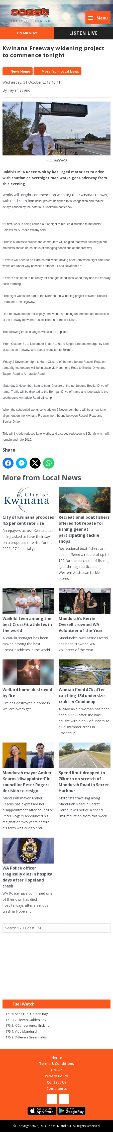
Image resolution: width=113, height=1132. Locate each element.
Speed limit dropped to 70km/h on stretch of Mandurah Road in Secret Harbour (84, 768)
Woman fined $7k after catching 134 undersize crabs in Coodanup (84, 681)
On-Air (56, 1069)
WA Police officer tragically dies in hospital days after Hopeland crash (28, 863)
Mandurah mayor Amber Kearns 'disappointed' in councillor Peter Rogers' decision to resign (28, 768)
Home (56, 1057)
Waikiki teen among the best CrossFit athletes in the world (28, 610)
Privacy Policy (56, 1076)
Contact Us (56, 1082)
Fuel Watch (24, 1004)
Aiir (69, 1126)
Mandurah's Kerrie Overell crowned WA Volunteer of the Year (84, 610)
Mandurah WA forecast (56, 989)
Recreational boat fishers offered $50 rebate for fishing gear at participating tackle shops (84, 515)
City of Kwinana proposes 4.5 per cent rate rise (28, 506)
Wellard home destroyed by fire (28, 678)
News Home (20, 71)
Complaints (56, 1088)
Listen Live (83, 33)
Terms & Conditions (56, 1063)
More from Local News (60, 71)
